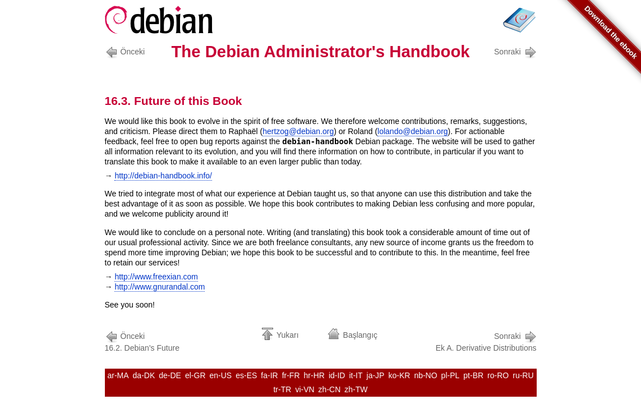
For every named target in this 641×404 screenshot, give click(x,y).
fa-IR (269, 375)
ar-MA (117, 375)
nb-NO (425, 375)
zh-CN (330, 389)
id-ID (337, 375)
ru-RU (523, 375)
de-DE (170, 375)
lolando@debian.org (412, 131)
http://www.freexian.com (156, 276)
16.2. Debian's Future (142, 340)
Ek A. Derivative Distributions (486, 340)
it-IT (355, 375)
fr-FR (291, 375)
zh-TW (355, 389)
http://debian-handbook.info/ (163, 175)
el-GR (195, 375)
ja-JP (376, 375)
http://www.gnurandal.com (159, 286)
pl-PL (450, 375)
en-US (221, 375)
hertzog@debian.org (298, 131)
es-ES (246, 375)
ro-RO (498, 375)
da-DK (144, 375)
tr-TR (282, 389)
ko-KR (399, 375)
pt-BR (473, 375)
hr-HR (314, 375)
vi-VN (304, 389)
